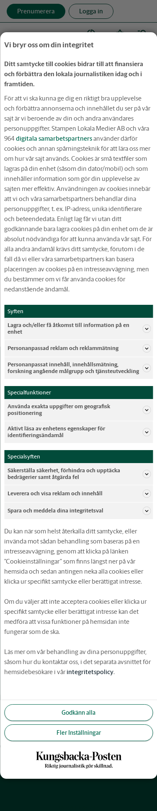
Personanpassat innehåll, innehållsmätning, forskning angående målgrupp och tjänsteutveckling (79, 368)
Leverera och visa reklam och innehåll (79, 493)
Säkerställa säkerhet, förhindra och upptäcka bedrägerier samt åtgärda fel (79, 474)
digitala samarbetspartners (54, 138)
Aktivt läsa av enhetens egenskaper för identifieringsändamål (79, 432)
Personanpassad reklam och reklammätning (79, 348)
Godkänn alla (78, 712)
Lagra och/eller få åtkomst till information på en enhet (79, 328)
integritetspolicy (90, 672)
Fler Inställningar (79, 732)
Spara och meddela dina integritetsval (79, 511)
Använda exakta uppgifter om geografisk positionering (79, 410)
